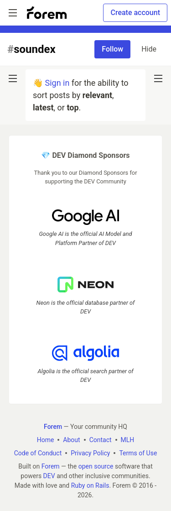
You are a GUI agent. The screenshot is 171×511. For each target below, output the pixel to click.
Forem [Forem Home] (53, 426)
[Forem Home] (47, 13)
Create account (135, 12)
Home (45, 439)
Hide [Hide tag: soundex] (148, 49)
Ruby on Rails (90, 485)
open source (96, 466)
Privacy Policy (90, 453)
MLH (128, 439)
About (71, 439)
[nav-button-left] (13, 78)
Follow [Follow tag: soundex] (112, 49)
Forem (50, 466)
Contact (100, 439)
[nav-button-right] (158, 78)
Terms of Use (138, 453)
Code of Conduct (38, 453)
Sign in (57, 83)
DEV (49, 476)
